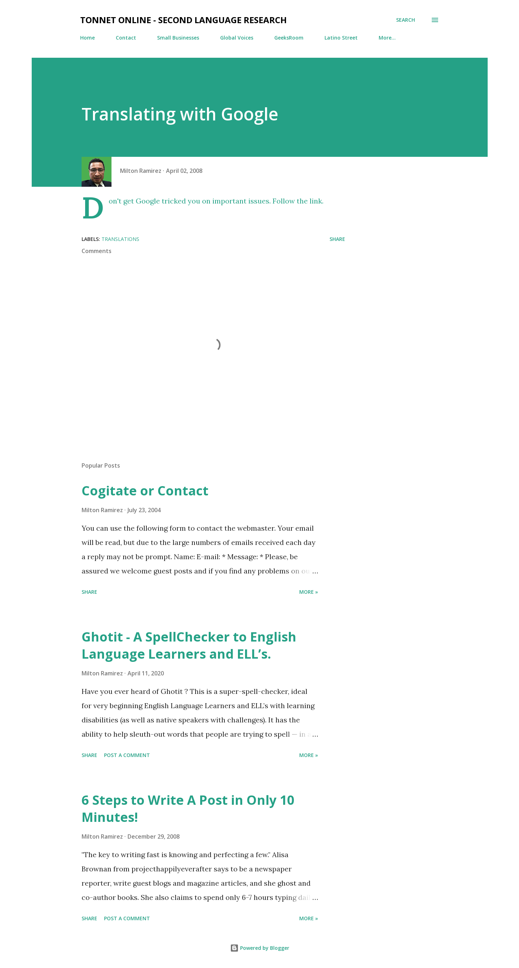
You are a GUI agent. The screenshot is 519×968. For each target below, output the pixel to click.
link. (316, 200)
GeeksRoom (288, 37)
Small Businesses (178, 37)
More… (387, 37)
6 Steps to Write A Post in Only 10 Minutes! (188, 808)
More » (308, 591)
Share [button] (337, 239)
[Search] (405, 20)
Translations (120, 239)
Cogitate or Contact (145, 490)
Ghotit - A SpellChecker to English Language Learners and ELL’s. (189, 645)
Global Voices (236, 37)
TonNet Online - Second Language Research (183, 20)
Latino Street (341, 37)
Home (87, 37)
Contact (126, 37)
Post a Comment (127, 755)
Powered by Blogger (259, 947)
